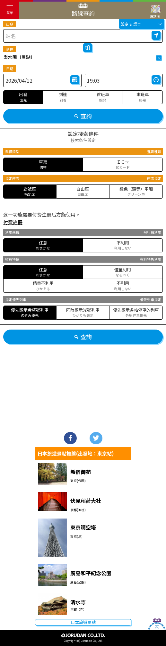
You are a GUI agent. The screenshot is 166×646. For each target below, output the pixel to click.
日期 (9, 68)
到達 (9, 49)
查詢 (83, 116)
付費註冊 (12, 222)
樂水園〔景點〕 (19, 57)
